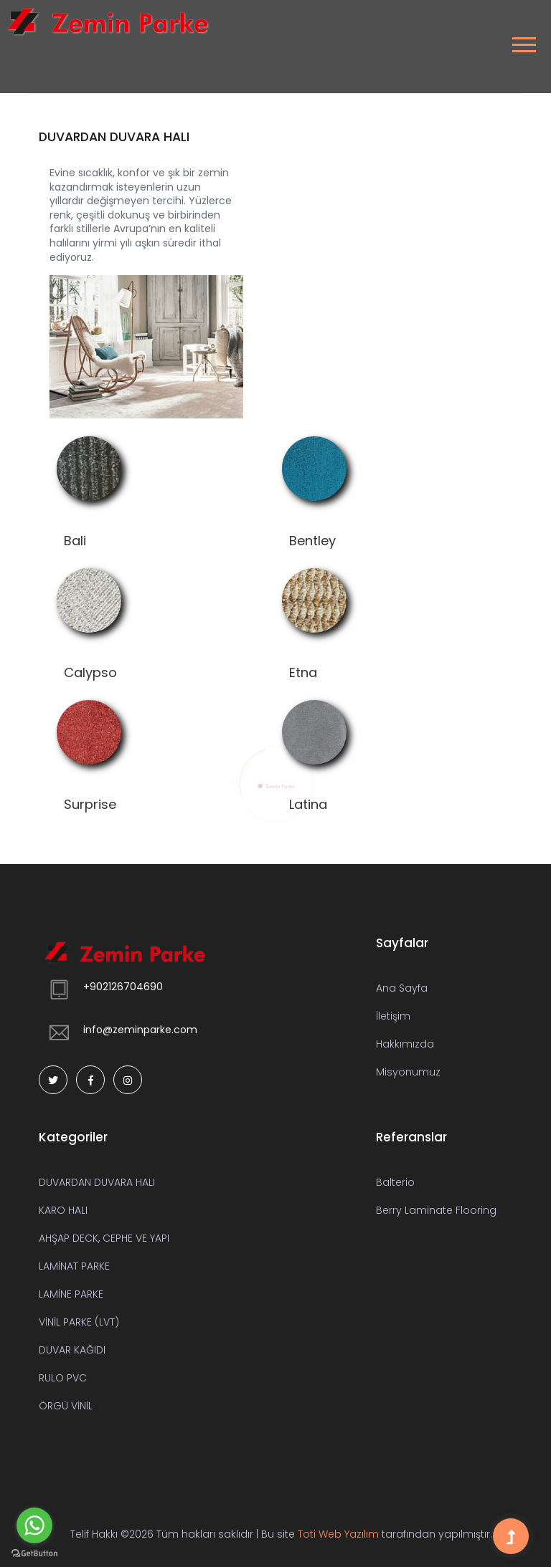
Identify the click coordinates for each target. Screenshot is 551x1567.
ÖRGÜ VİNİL (66, 1406)
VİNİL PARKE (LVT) (79, 1322)
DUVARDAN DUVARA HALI (97, 1182)
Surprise (90, 804)
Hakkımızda (405, 1044)
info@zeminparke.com (140, 1029)
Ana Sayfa (402, 988)
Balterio (395, 1182)
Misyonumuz (408, 1072)
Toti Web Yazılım (338, 1534)
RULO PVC (63, 1378)
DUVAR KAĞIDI (72, 1350)
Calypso (90, 672)
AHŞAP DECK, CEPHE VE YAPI (104, 1238)
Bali (75, 541)
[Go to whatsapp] (34, 1525)
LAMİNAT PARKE (74, 1266)
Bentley (312, 541)
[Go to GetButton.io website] (34, 1552)
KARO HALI (63, 1210)
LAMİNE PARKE (71, 1294)
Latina (308, 804)
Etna (303, 672)
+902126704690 (123, 986)
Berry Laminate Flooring (436, 1210)
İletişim (393, 1016)
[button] (522, 40)
